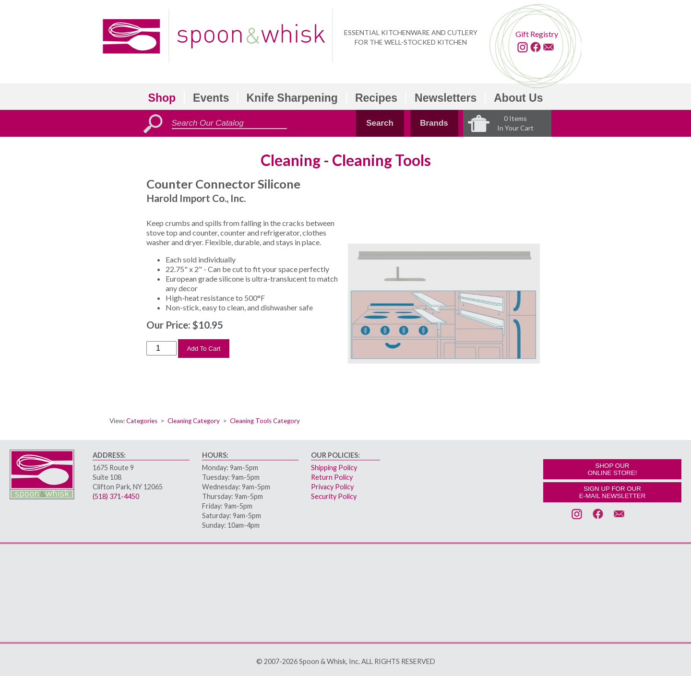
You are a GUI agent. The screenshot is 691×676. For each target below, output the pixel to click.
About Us (518, 98)
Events (211, 98)
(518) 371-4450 (116, 496)
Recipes (376, 98)
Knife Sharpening (291, 98)
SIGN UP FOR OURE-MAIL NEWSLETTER (612, 492)
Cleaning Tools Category (265, 421)
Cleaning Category (193, 421)
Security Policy (334, 496)
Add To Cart (203, 348)
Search (379, 123)
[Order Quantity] (161, 348)
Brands (434, 123)
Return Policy (332, 477)
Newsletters (446, 98)
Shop (162, 98)
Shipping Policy (334, 467)
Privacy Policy (332, 487)
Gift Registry (536, 33)
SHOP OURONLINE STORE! (612, 469)
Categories (141, 421)
